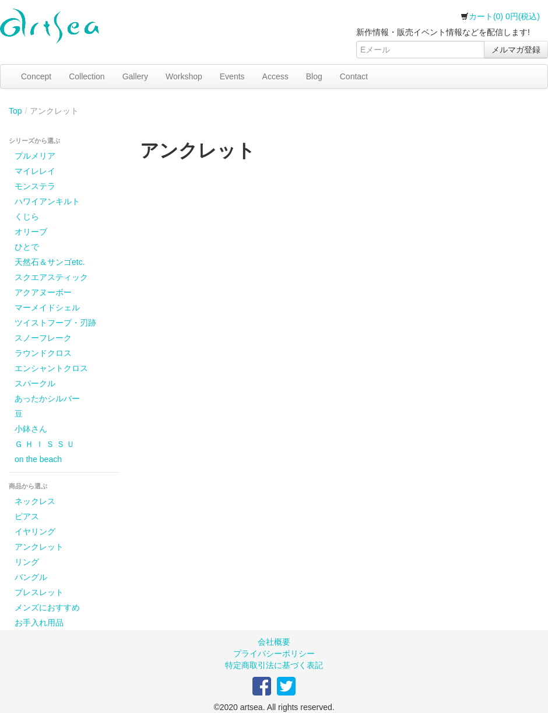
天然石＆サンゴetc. (50, 262)
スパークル (35, 383)
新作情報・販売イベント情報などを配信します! (443, 32)
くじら (27, 216)
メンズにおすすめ (47, 607)
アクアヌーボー (43, 292)
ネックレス (35, 501)
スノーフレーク (43, 337)
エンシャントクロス (51, 368)
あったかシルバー (47, 398)
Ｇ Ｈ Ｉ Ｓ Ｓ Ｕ (45, 444)
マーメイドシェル (47, 307)
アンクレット (39, 546)
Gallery (135, 76)
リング (27, 562)
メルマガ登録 (515, 49)
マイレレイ (35, 171)
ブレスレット (39, 592)
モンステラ (35, 186)
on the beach (38, 459)
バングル (31, 577)
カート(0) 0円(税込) (500, 16)
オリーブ (31, 231)
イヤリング (35, 531)
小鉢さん (31, 429)
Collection (86, 76)
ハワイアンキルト (47, 201)
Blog (314, 76)
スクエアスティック (51, 277)
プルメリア (35, 155)
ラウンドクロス (43, 353)
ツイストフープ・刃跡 (55, 322)
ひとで (27, 246)
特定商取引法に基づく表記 (274, 665)
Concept (36, 76)
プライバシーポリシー (274, 653)
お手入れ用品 (39, 622)
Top (15, 111)
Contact (354, 76)
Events (232, 76)
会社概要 (274, 641)
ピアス (27, 516)
